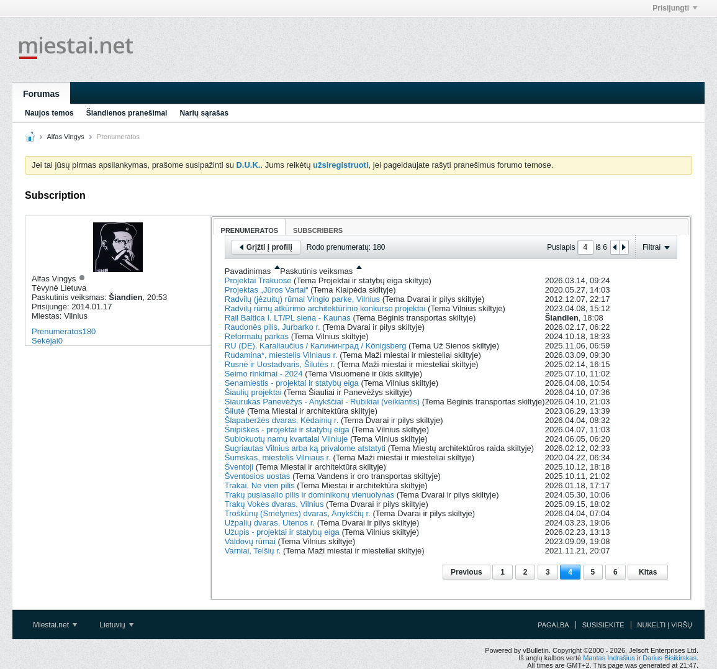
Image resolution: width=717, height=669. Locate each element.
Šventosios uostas (258, 476)
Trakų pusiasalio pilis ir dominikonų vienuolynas (309, 494)
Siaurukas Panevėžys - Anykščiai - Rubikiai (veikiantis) (322, 401)
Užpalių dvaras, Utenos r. (270, 522)
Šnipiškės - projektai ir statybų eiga (287, 429)
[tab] (250, 226)
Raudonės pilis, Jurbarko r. (272, 327)
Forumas (41, 94)
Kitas (648, 572)
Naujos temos (49, 113)
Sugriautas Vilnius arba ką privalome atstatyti (305, 448)
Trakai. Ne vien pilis (260, 485)
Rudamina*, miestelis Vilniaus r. (281, 355)
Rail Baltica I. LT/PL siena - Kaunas (288, 317)
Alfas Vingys (65, 136)
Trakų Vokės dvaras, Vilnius (274, 504)
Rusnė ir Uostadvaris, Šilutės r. (280, 364)
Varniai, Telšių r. (253, 550)
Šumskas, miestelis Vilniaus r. (278, 457)
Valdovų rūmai (250, 541)
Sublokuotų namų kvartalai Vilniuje (286, 439)
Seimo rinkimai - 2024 (264, 373)
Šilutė (235, 411)
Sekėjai (45, 340)
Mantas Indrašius (609, 658)
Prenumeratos (57, 331)
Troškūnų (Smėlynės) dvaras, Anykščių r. (298, 513)
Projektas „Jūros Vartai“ (267, 289)
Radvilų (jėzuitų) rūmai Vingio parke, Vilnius (302, 299)
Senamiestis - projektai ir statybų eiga (292, 383)
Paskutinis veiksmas (316, 271)
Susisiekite (603, 625)
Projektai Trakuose (258, 280)
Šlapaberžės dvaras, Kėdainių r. (282, 420)
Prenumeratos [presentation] (250, 230)
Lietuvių (116, 625)
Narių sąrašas (203, 113)
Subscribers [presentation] (318, 230)
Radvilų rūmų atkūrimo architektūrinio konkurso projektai (325, 308)
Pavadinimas (248, 271)
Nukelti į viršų (665, 625)
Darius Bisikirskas (670, 658)
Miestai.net (55, 625)
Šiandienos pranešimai (127, 113)
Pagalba (553, 625)
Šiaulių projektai (253, 392)
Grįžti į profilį (266, 247)
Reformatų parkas (257, 336)
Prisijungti (674, 8)
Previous (466, 572)
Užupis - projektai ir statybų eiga (282, 532)
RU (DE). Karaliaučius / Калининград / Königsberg (316, 345)
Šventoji (239, 466)
